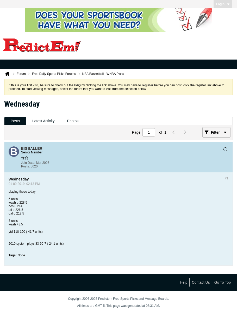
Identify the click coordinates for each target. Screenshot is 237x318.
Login (223, 4)
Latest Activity (43, 121)
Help (184, 282)
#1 (226, 178)
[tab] (15, 121)
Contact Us (201, 282)
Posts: (25, 166)
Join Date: (28, 163)
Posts (15, 121)
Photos (73, 121)
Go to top (222, 282)
